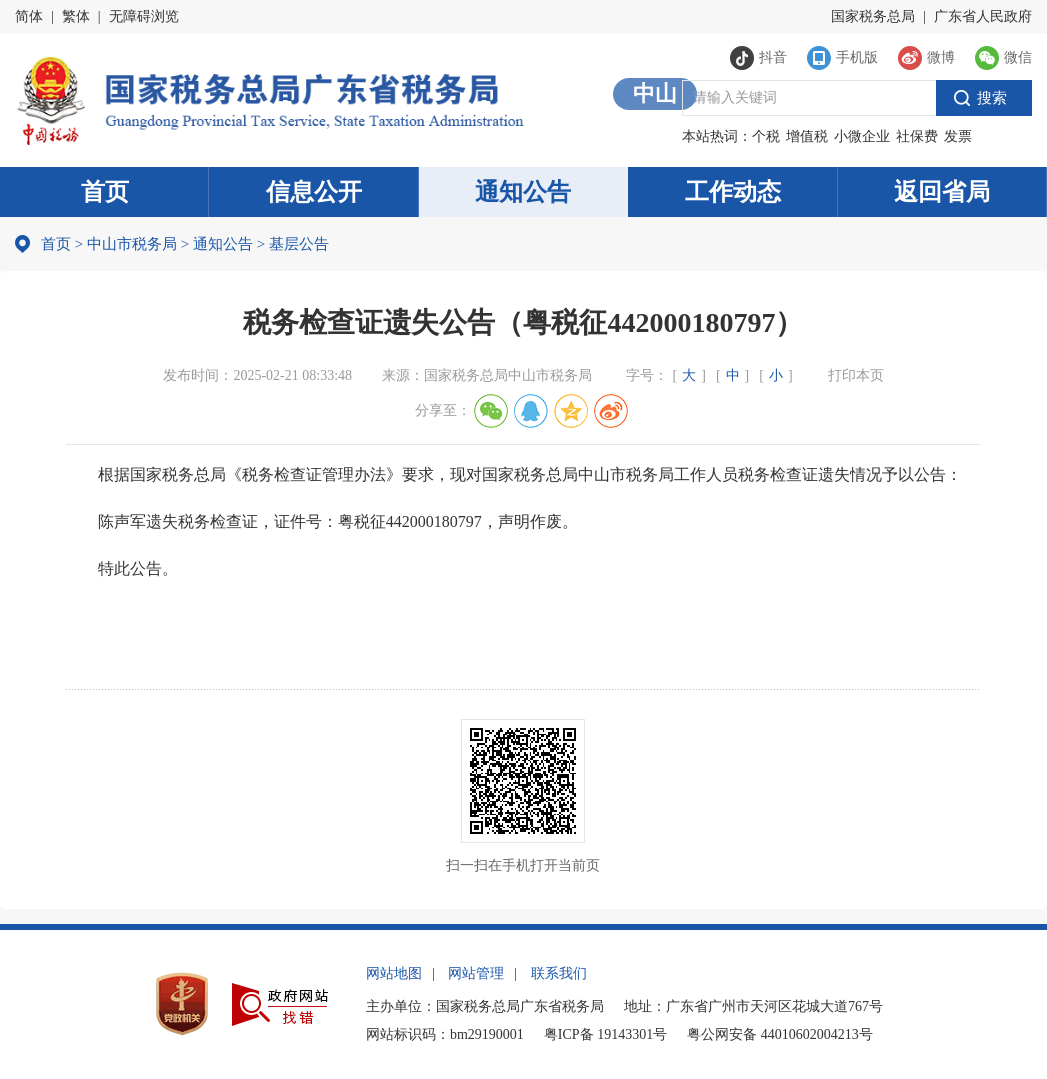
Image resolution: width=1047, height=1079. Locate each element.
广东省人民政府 (983, 16)
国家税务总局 (873, 16)
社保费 (917, 136)
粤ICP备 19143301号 (605, 1034)
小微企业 (862, 136)
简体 (29, 16)
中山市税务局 (132, 244)
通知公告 (523, 192)
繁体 (76, 16)
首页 (105, 192)
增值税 (807, 136)
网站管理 (476, 973)
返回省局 (942, 192)
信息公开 (314, 192)
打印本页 (856, 375)
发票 (958, 136)
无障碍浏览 (144, 16)
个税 (766, 136)
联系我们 (559, 973)
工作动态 (733, 192)
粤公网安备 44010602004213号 (780, 1034)
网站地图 (394, 973)
